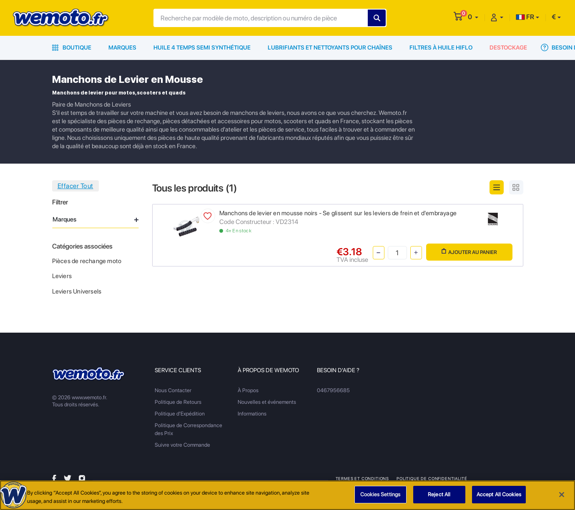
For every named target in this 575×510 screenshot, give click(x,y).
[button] (473, 17)
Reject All (439, 495)
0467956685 (333, 390)
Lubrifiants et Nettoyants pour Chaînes (330, 47)
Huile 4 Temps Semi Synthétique (202, 47)
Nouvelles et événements (267, 402)
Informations (252, 413)
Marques (122, 47)
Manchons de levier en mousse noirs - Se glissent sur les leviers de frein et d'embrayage (338, 213)
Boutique (71, 47)
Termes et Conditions (362, 478)
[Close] (561, 495)
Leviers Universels (77, 291)
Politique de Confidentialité (432, 478)
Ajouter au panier (469, 251)
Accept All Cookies (499, 495)
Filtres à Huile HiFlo (440, 47)
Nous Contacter (173, 390)
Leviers (62, 276)
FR (525, 17)
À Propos (248, 390)
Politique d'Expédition (180, 413)
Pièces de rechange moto (87, 261)
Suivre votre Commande (182, 445)
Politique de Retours (178, 402)
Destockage (508, 47)
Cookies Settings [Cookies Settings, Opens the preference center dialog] (380, 495)
